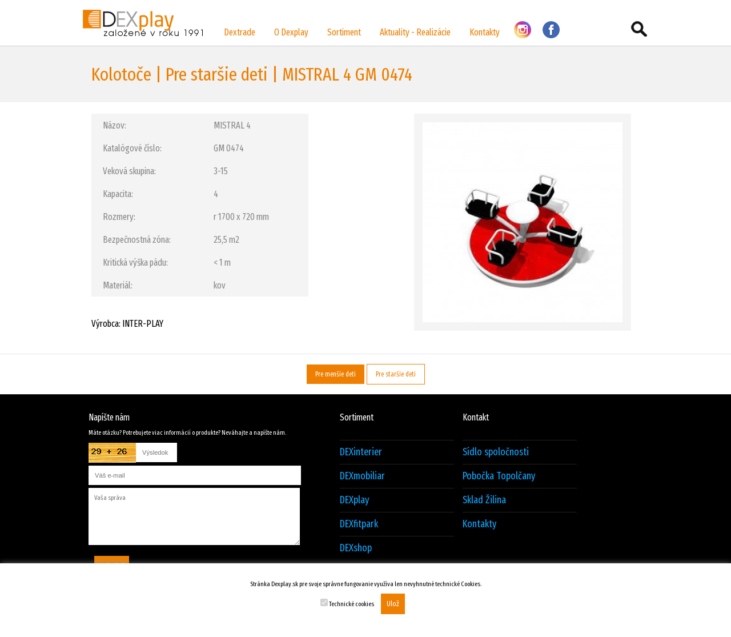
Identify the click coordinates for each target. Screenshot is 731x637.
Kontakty (484, 32)
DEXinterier (361, 452)
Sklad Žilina (484, 500)
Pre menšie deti (335, 374)
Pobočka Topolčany (499, 476)
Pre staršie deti (396, 374)
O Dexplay (291, 32)
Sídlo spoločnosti (496, 452)
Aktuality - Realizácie (415, 32)
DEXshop (356, 548)
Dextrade (239, 32)
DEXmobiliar (362, 476)
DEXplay (354, 500)
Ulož (393, 603)
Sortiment (344, 32)
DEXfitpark (359, 524)
